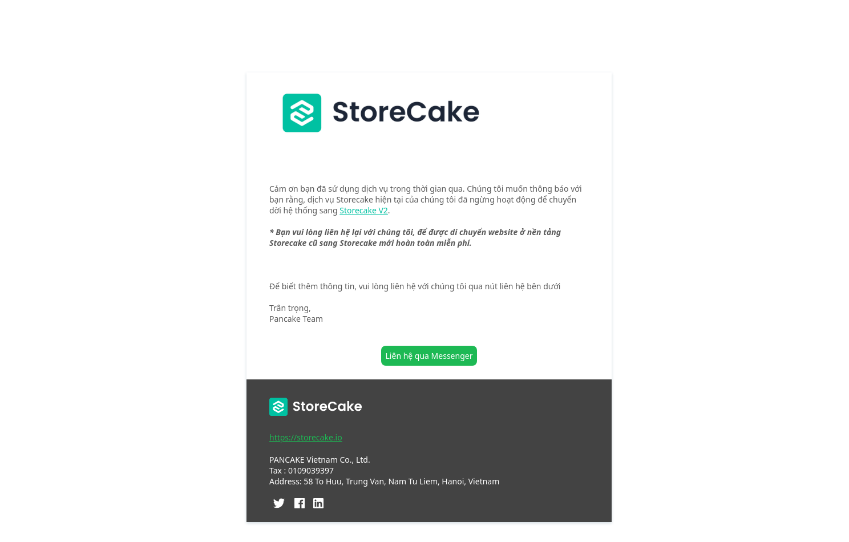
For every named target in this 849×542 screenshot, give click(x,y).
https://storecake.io (305, 437)
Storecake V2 (363, 210)
